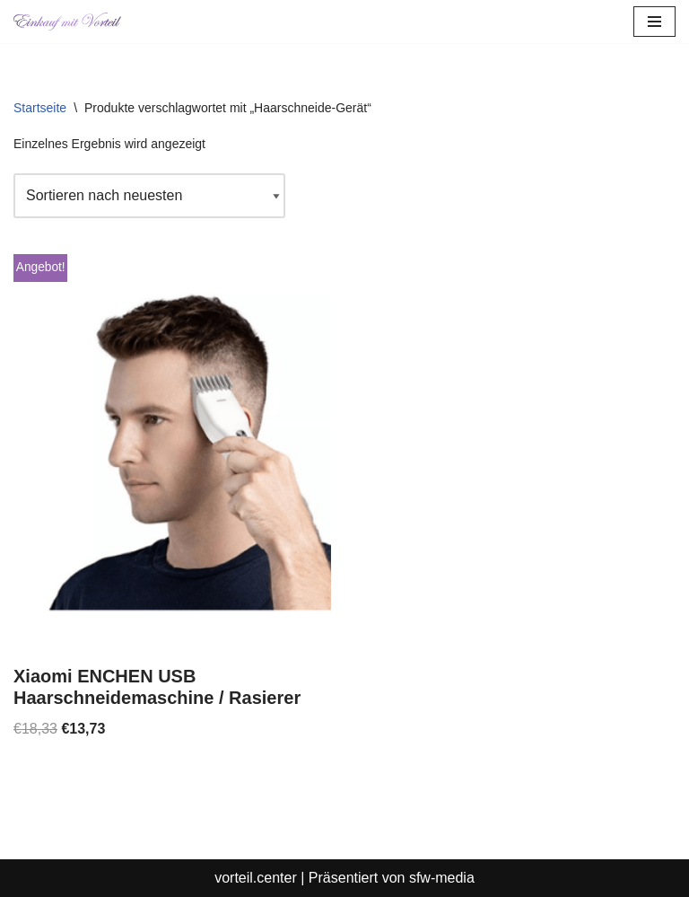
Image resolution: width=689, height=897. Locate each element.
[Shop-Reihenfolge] (149, 195)
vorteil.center (255, 877)
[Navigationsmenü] (654, 21)
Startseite (39, 108)
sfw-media (442, 877)
